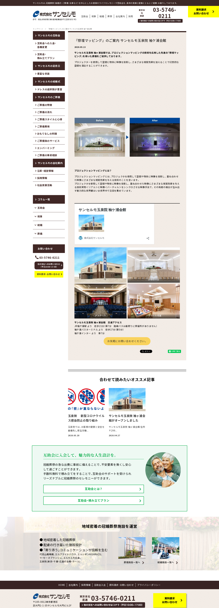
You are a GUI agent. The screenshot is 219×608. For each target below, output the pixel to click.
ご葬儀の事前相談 (47, 155)
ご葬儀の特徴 (44, 105)
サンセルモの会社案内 (50, 163)
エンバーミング (46, 148)
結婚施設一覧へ (165, 551)
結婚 (39, 225)
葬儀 (39, 233)
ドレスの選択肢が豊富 (49, 89)
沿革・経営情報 (45, 171)
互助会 (41, 208)
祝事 (39, 216)
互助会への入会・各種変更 (46, 45)
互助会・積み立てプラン (46, 56)
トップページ (38, 29)
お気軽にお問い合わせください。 (127, 341)
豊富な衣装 (43, 73)
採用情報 (42, 178)
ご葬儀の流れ (44, 112)
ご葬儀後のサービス (48, 141)
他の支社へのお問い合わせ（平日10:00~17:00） (49, 265)
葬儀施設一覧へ (132, 551)
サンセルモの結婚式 (49, 81)
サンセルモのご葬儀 (49, 97)
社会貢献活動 (44, 185)
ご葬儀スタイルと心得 (49, 119)
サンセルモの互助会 (49, 35)
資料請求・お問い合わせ (48, 274)
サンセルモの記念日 (49, 66)
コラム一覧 (44, 199)
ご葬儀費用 (43, 126)
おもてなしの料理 (47, 133)
